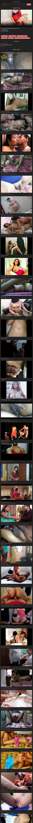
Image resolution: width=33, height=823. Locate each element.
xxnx (16, 2)
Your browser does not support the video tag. (16, 18)
